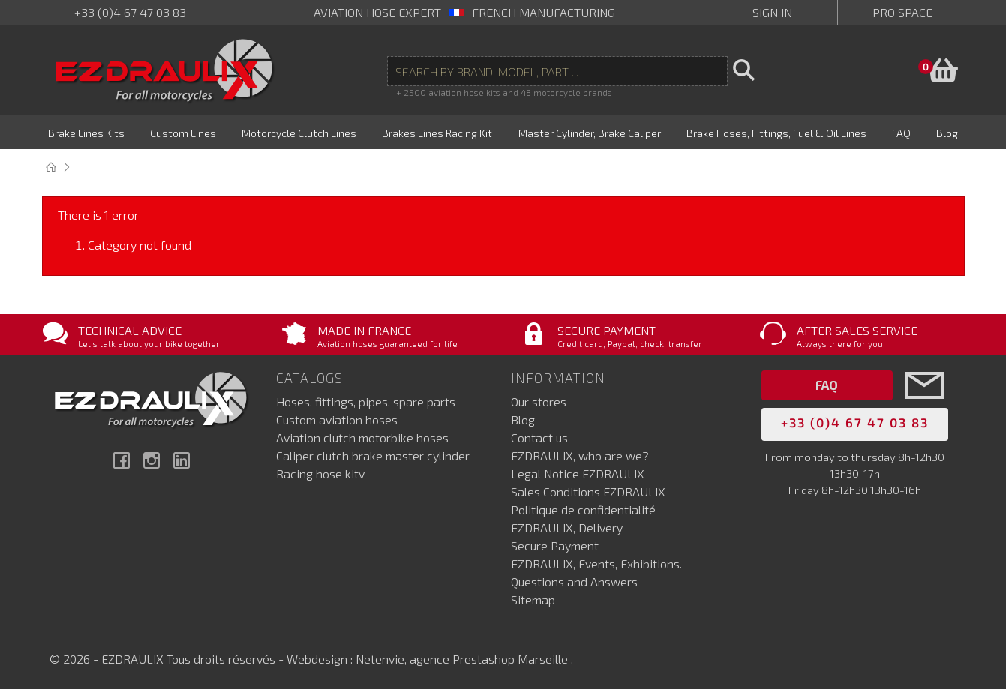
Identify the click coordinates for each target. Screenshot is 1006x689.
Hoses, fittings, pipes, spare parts (365, 400)
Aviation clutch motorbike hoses (362, 436)
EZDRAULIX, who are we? (580, 454)
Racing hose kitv (320, 472)
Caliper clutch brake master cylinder (373, 454)
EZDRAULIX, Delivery (567, 526)
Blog (523, 418)
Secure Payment (555, 544)
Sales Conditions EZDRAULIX (588, 490)
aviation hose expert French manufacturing (464, 12)
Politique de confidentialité (583, 508)
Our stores (538, 400)
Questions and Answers (574, 580)
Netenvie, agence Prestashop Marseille (463, 657)
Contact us (539, 436)
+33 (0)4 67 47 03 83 (130, 12)
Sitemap (533, 598)
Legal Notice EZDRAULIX (577, 472)
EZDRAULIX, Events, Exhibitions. (596, 562)
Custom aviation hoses (337, 418)
